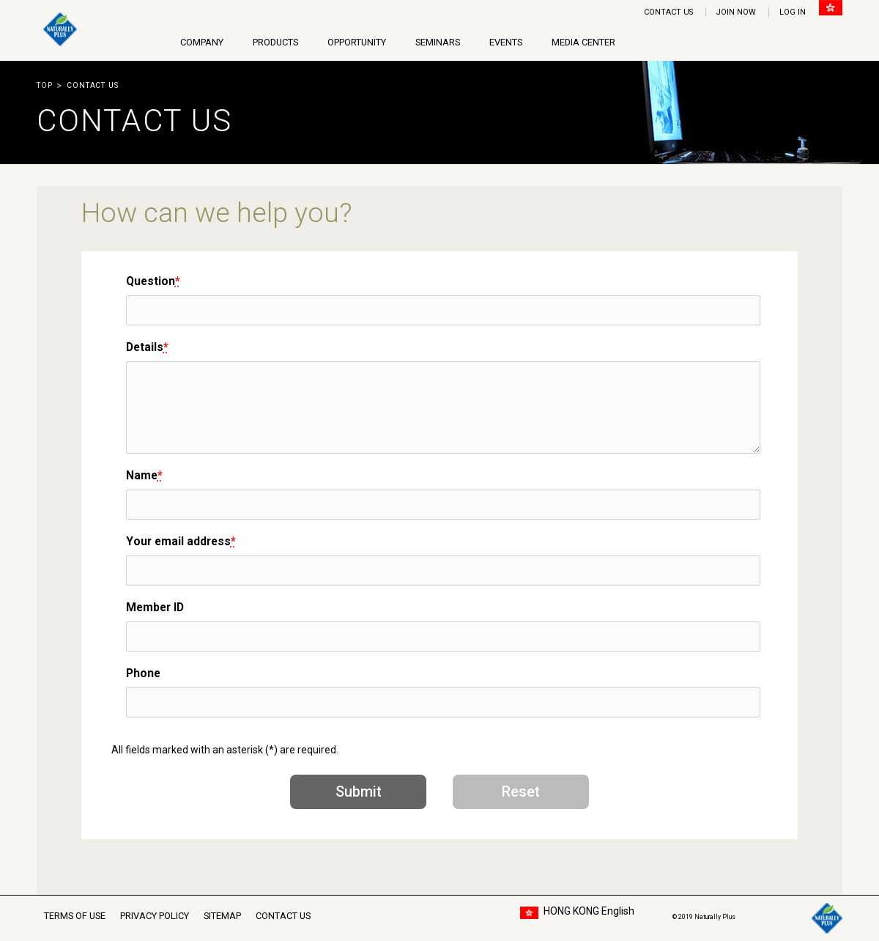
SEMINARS (437, 42)
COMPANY (201, 42)
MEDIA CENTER (583, 42)
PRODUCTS (275, 42)
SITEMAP (222, 915)
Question (153, 281)
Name (144, 475)
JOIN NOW (736, 12)
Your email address (181, 541)
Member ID (155, 607)
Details (147, 347)
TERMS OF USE (74, 915)
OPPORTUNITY (356, 42)
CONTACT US (668, 12)
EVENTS (505, 42)
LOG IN (792, 12)
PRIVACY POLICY (154, 915)
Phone (143, 673)
